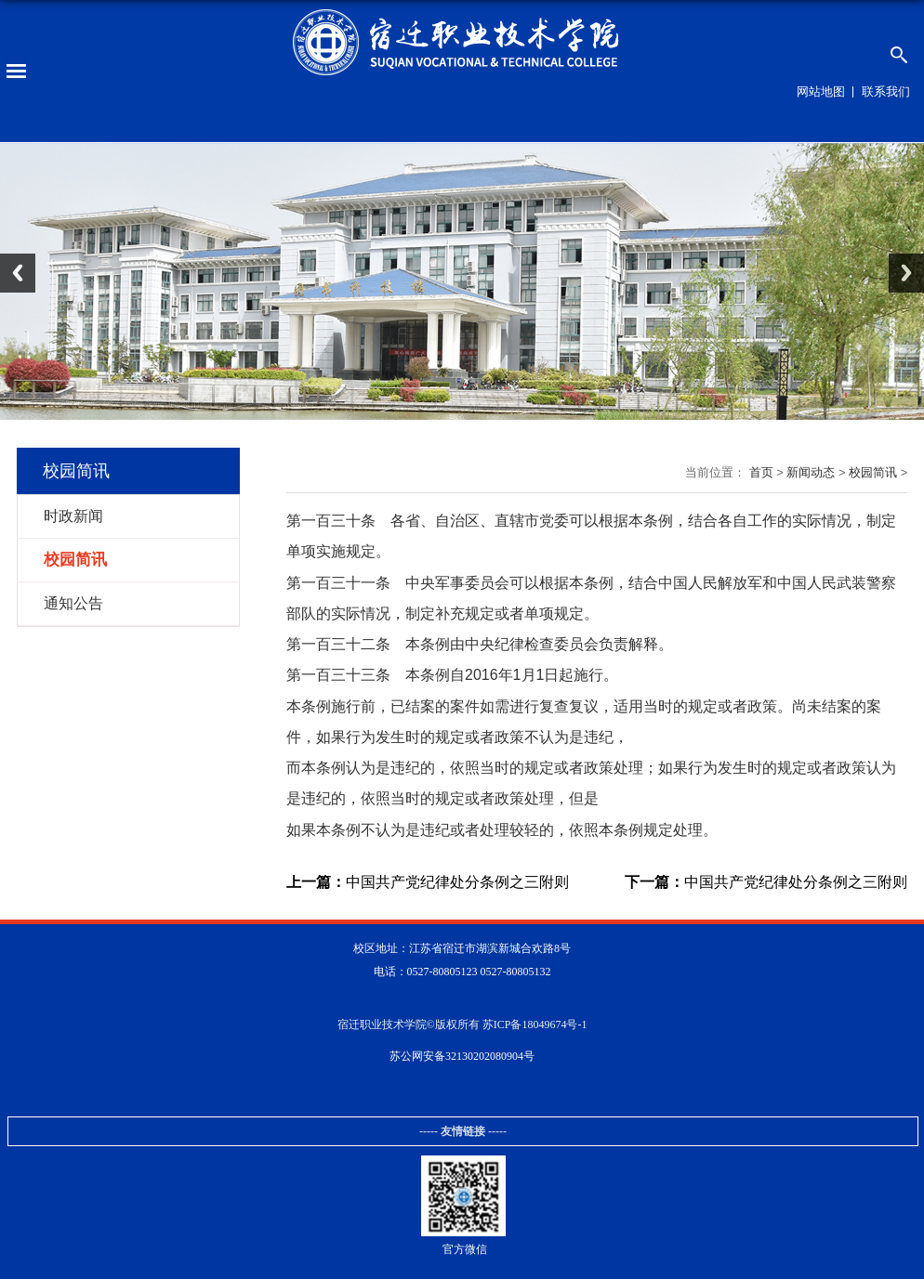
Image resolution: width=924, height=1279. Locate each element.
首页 (761, 472)
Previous (17, 273)
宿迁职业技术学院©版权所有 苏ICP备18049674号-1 (462, 1024)
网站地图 (821, 91)
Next (906, 273)
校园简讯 (873, 472)
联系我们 (886, 91)
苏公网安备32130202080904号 (462, 1056)
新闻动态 (810, 472)
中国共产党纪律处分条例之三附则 (427, 882)
